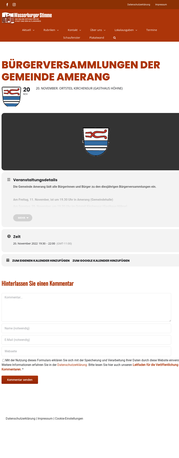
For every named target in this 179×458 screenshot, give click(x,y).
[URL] (86, 357)
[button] (114, 37)
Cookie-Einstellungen (69, 424)
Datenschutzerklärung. (72, 370)
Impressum (45, 424)
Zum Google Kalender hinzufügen (101, 266)
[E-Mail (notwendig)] (86, 345)
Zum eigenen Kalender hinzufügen (41, 266)
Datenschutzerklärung (20, 424)
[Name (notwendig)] (86, 334)
